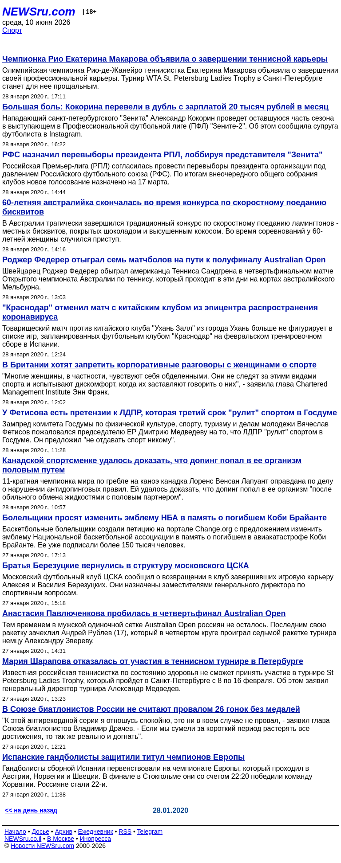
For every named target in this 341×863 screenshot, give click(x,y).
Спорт (12, 30)
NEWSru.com (38, 11)
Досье (40, 831)
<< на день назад (31, 810)
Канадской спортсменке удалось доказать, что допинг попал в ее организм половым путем (151, 465)
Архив (63, 831)
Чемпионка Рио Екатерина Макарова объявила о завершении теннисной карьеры (165, 59)
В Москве (60, 838)
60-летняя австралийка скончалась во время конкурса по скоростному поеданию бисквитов (164, 207)
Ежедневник (95, 831)
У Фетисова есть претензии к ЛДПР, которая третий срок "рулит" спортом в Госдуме (169, 412)
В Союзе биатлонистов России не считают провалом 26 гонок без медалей (151, 709)
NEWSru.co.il (22, 838)
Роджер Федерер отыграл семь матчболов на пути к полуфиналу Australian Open (163, 259)
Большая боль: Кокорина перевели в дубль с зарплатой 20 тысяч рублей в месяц (165, 106)
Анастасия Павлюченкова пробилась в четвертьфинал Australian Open (143, 613)
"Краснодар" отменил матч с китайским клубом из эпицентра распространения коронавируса (160, 312)
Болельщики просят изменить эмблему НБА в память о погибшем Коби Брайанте (164, 517)
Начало (15, 831)
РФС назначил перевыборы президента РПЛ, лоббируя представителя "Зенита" (162, 154)
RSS (125, 831)
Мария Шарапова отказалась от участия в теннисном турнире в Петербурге (152, 661)
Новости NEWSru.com (42, 845)
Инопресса (95, 838)
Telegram (150, 831)
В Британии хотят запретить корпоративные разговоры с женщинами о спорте (159, 364)
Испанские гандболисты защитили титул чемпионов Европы (123, 757)
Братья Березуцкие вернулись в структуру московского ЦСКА (125, 565)
